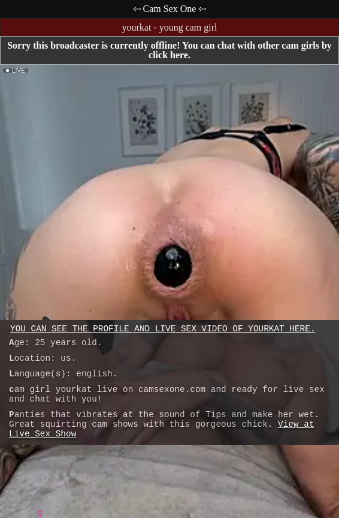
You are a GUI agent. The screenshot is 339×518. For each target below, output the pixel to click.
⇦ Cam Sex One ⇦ (170, 9)
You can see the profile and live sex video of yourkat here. (163, 329)
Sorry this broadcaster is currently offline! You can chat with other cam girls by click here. (169, 50)
